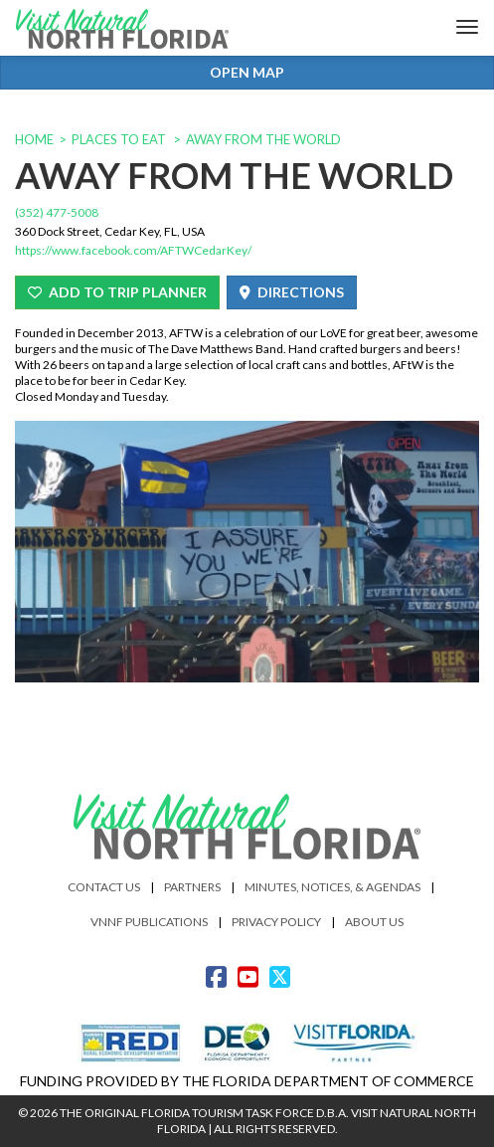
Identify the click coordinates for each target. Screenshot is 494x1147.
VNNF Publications (149, 921)
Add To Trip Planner (117, 292)
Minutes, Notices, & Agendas (332, 886)
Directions (292, 292)
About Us (374, 921)
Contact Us (104, 886)
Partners (192, 886)
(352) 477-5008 (56, 212)
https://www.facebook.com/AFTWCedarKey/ (133, 250)
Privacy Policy (276, 921)
